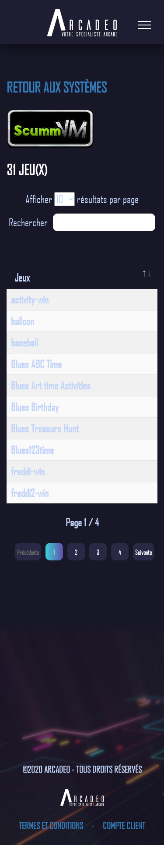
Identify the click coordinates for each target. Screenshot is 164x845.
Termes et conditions (52, 825)
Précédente (28, 552)
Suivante (143, 552)
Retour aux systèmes (57, 87)
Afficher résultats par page (82, 199)
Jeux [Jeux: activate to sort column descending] (22, 277)
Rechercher (82, 222)
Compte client (124, 825)
